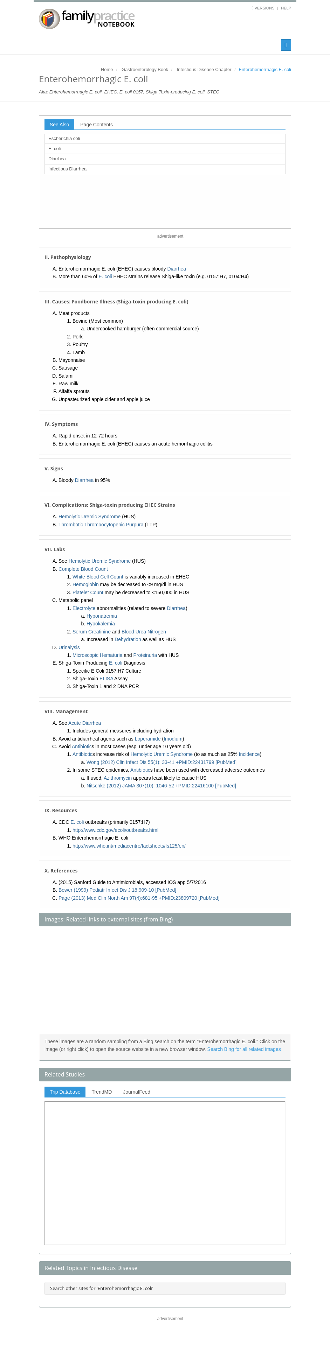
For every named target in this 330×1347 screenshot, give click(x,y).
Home (107, 69)
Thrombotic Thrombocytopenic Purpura (101, 524)
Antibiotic (82, 746)
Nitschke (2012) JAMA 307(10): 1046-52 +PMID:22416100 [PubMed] (161, 785)
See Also (59, 124)
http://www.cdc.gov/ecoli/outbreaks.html (115, 830)
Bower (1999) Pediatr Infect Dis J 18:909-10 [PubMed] (117, 890)
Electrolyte (84, 608)
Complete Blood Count (83, 569)
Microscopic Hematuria (97, 655)
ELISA (106, 678)
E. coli (54, 148)
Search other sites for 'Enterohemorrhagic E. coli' (101, 1288)
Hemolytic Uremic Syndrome (90, 516)
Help (286, 8)
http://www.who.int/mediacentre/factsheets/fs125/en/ (129, 846)
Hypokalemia (101, 623)
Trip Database (65, 1092)
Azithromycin (118, 778)
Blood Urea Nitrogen (144, 631)
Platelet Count (88, 592)
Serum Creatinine (92, 631)
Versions (265, 8)
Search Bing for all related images (244, 1049)
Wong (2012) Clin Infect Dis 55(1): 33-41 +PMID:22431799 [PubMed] (161, 762)
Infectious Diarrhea (67, 168)
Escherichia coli (64, 138)
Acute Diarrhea (84, 723)
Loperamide (148, 739)
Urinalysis (69, 647)
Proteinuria (145, 655)
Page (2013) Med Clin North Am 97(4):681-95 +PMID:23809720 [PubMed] (139, 898)
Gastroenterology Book (145, 69)
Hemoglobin (86, 584)
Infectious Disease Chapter (204, 69)
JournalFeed (136, 1092)
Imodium (173, 739)
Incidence (249, 754)
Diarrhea (57, 158)
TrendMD (101, 1092)
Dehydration (128, 639)
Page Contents (96, 124)
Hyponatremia (102, 616)
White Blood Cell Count (98, 577)
